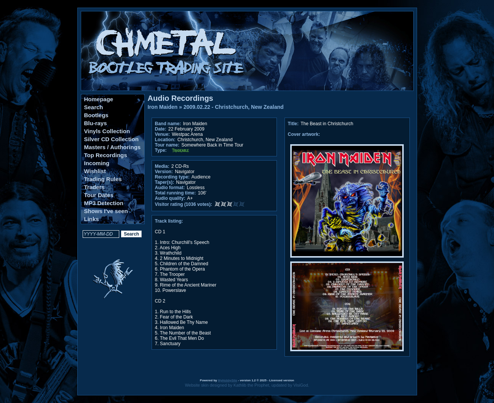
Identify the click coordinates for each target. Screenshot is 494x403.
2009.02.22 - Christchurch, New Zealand (234, 107)
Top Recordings (105, 155)
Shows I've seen (106, 211)
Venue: (162, 134)
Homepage (99, 99)
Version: (164, 171)
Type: (161, 150)
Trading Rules (103, 179)
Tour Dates (99, 195)
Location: (165, 139)
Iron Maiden (163, 107)
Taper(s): (164, 182)
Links (91, 219)
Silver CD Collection (111, 139)
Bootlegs (96, 115)
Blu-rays (95, 123)
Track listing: (169, 221)
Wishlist (95, 171)
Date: (160, 129)
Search (93, 107)
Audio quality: (170, 198)
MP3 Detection (103, 203)
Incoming (97, 163)
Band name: (168, 123)
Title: (294, 123)
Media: (162, 166)
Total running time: (175, 193)
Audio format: (170, 187)
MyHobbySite (227, 380)
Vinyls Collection (107, 131)
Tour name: (167, 145)
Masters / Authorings (112, 147)
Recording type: (172, 177)
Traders (94, 187)
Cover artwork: (304, 134)
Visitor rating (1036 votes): (184, 204)
